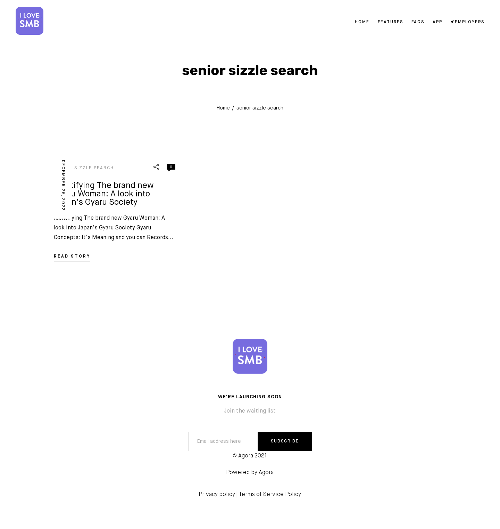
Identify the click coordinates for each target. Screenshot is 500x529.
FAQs (417, 22)
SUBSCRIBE (285, 441)
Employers (467, 22)
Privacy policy (217, 494)
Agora (266, 472)
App (437, 22)
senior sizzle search (84, 168)
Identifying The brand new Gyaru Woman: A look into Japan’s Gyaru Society (104, 193)
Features (390, 22)
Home (362, 22)
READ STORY (72, 256)
